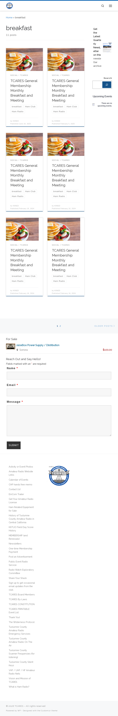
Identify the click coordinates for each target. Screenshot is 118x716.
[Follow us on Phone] (111, 707)
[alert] (102, 104)
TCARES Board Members (22, 594)
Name (12, 368)
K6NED (16, 121)
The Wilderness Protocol (22, 622)
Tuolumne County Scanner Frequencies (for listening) (22, 653)
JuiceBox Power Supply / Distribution (37, 345)
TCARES (19, 706)
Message (15, 401)
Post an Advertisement (20, 556)
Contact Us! (15, 489)
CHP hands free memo (20, 484)
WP (19, 711)
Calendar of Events (18, 479)
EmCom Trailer (16, 494)
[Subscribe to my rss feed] (104, 707)
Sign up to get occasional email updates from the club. (22, 586)
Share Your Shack (18, 578)
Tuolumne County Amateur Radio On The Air (20, 642)
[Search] (106, 84)
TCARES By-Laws (18, 599)
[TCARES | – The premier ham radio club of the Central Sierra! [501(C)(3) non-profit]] (9, 5)
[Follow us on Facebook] (107, 707)
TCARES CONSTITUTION (22, 604)
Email (12, 385)
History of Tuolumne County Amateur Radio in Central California (21, 519)
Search (108, 78)
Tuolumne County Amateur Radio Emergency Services (19, 630)
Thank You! (14, 617)
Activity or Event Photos (21, 466)
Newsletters (15, 543)
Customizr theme (49, 711)
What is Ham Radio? (19, 686)
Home (9, 17)
